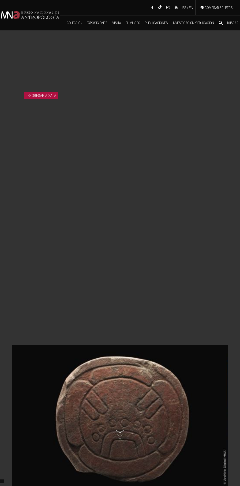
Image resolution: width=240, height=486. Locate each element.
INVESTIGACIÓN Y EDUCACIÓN (193, 23)
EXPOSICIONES (97, 23)
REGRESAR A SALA (41, 95)
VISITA (116, 23)
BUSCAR (228, 22)
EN (191, 8)
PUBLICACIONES (156, 23)
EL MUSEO (133, 23)
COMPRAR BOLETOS (216, 8)
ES (184, 8)
